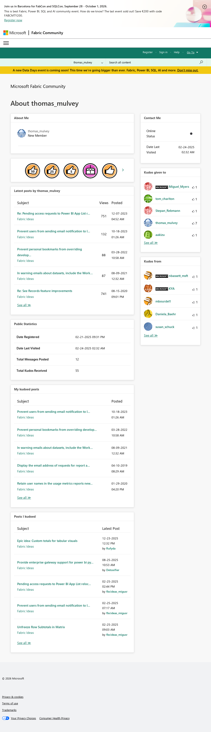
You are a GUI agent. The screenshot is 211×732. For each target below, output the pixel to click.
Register (148, 52)
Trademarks (9, 710)
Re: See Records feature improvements (44, 291)
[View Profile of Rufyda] (110, 548)
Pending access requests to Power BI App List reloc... (54, 584)
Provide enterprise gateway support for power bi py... (55, 562)
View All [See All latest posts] (24, 305)
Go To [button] (190, 52)
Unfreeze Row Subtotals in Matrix (41, 627)
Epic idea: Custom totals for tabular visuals (47, 541)
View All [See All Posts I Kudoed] (24, 643)
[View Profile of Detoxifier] (112, 570)
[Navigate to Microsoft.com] (14, 32)
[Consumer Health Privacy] (54, 718)
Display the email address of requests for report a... (53, 465)
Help (177, 52)
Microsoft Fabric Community (37, 86)
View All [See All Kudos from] (151, 335)
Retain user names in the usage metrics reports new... (55, 483)
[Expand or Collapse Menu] (6, 43)
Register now (13, 20)
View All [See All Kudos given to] (151, 242)
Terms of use (10, 703)
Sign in (163, 52)
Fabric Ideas (25, 219)
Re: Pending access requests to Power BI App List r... (53, 213)
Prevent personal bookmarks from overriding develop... (57, 429)
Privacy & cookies (12, 697)
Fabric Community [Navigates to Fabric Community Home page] (47, 32)
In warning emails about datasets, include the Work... (55, 273)
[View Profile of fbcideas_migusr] (116, 591)
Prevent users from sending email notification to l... (53, 231)
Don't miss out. (187, 70)
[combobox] (156, 62)
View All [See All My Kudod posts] (24, 497)
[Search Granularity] (88, 62)
